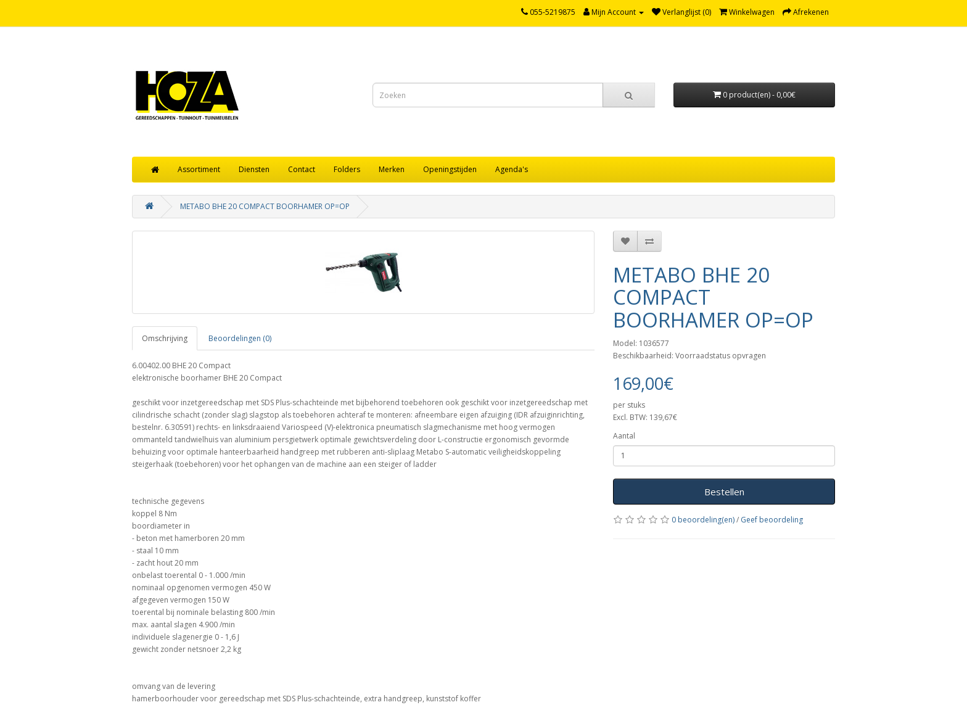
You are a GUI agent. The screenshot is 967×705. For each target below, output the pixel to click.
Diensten (254, 169)
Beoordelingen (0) (239, 338)
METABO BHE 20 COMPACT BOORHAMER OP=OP (265, 206)
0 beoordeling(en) (703, 519)
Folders (347, 169)
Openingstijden (450, 169)
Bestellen (724, 491)
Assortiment (199, 169)
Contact (301, 169)
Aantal (624, 436)
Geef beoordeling (772, 519)
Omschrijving (164, 338)
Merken (392, 169)
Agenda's (511, 169)
